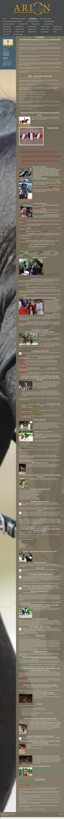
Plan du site (12, 813)
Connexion (61, 813)
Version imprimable (5, 813)
